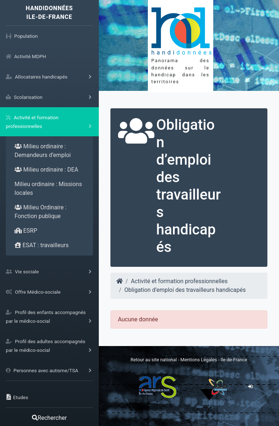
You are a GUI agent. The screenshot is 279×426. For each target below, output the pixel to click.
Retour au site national (153, 359)
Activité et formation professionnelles (179, 281)
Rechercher (49, 417)
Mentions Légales (199, 359)
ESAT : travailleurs (42, 245)
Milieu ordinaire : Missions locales (48, 188)
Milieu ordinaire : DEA (46, 169)
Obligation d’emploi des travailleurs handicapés (185, 289)
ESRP (26, 230)
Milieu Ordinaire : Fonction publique (40, 212)
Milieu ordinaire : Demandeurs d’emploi (43, 150)
